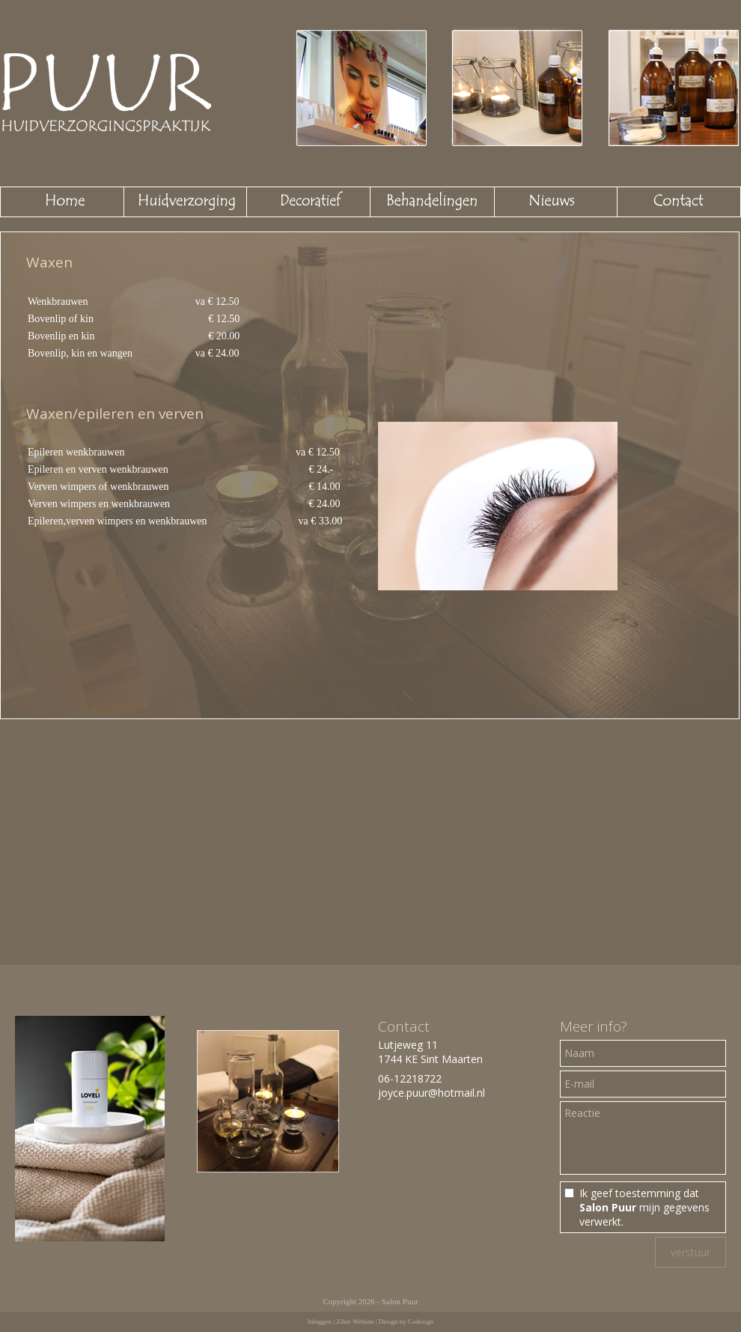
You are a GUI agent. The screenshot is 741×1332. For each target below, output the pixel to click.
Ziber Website (354, 1321)
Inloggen (320, 1321)
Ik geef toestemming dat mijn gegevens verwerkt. (644, 1207)
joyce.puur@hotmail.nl (431, 1093)
